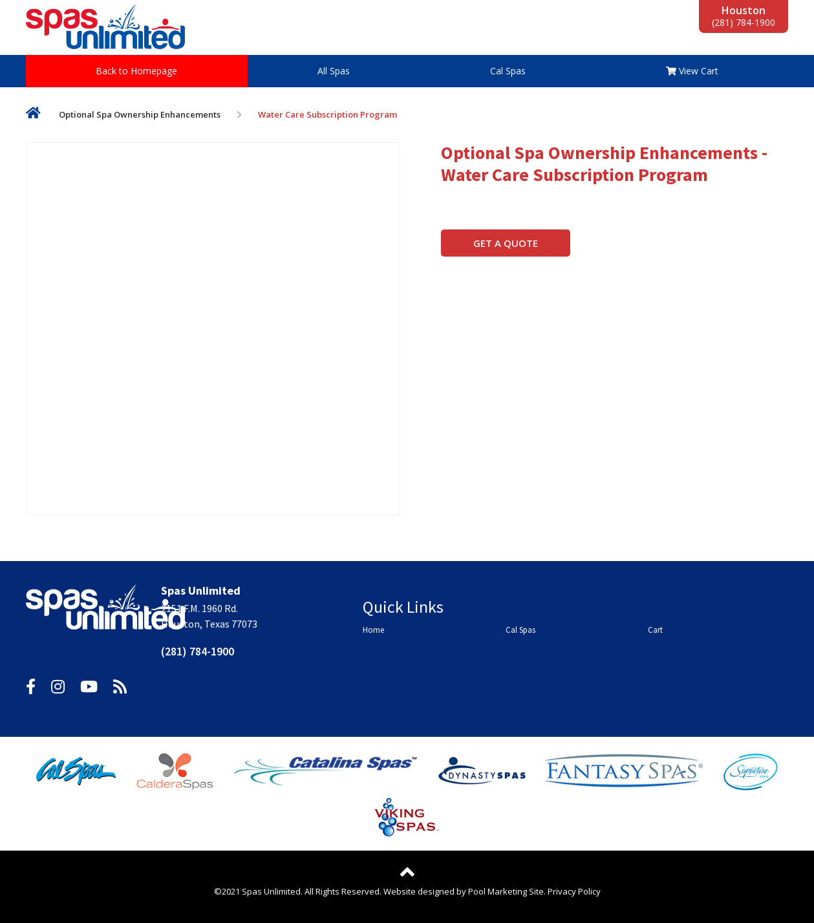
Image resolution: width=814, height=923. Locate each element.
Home (33, 115)
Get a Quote (505, 243)
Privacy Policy (574, 891)
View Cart (692, 71)
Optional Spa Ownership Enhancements (139, 114)
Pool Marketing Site (506, 891)
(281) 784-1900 (743, 22)
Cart (655, 630)
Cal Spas (508, 71)
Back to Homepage (136, 71)
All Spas (333, 71)
